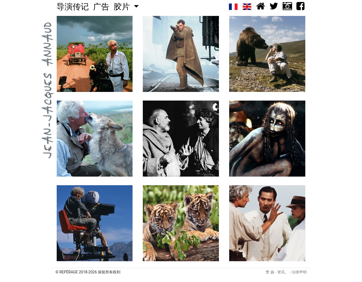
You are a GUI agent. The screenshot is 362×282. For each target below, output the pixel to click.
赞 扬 (270, 272)
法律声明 (299, 272)
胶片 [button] (123, 6)
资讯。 (283, 272)
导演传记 (72, 6)
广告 (101, 6)
